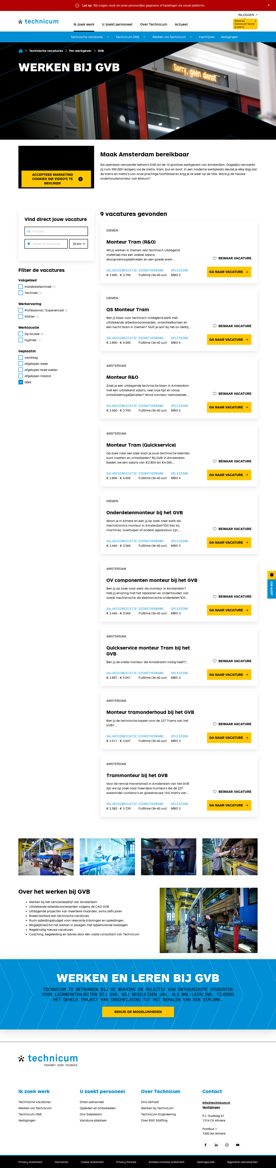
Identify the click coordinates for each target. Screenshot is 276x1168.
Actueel (181, 24)
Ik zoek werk (84, 24)
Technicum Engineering (158, 1114)
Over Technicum (153, 24)
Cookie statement (92, 1162)
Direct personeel (92, 1102)
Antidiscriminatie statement (167, 1162)
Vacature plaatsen (93, 1120)
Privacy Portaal (126, 1162)
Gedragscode (205, 1162)
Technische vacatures (46, 50)
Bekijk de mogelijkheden (138, 1012)
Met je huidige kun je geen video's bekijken (56, 165)
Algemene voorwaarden (242, 1162)
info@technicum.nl (216, 1102)
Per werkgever (80, 50)
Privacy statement (30, 1162)
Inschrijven (207, 37)
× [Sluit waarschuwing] (269, 4)
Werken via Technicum (35, 1108)
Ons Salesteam (91, 1114)
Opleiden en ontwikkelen (98, 1108)
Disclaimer (61, 1162)
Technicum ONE (30, 1114)
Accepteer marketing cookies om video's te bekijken (57, 179)
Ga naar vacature (229, 272)
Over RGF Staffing (154, 1120)
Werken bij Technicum (157, 1108)
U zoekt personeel (117, 24)
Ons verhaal (150, 1102)
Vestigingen (229, 37)
